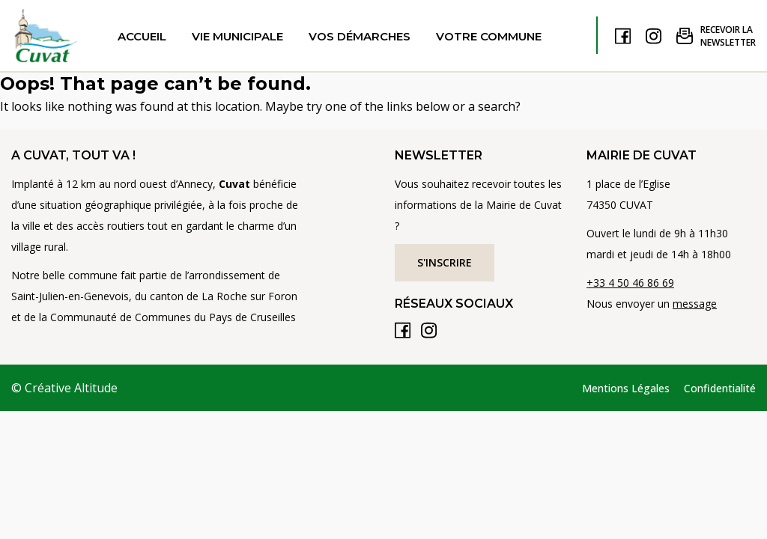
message (695, 303)
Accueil (142, 36)
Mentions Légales (626, 388)
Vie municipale (237, 36)
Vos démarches (359, 36)
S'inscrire (444, 262)
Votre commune (489, 36)
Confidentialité (720, 388)
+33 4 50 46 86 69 (630, 282)
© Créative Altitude (64, 388)
